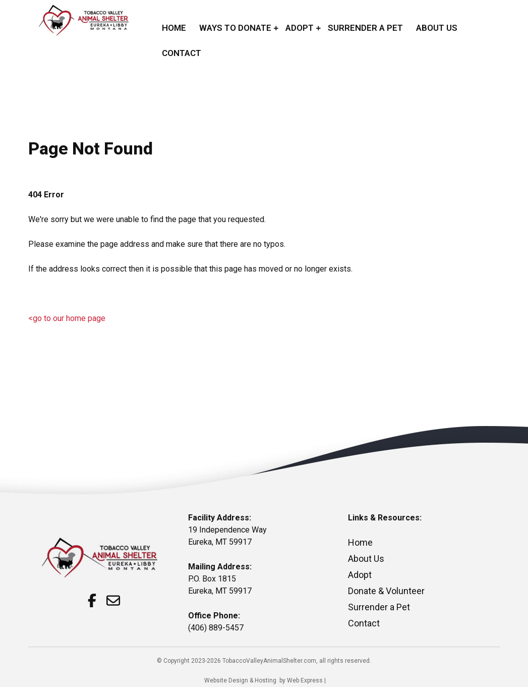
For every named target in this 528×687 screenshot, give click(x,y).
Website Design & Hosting (240, 680)
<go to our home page (66, 318)
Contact (364, 623)
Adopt (360, 574)
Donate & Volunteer (386, 591)
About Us (366, 558)
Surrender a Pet (379, 607)
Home (360, 542)
